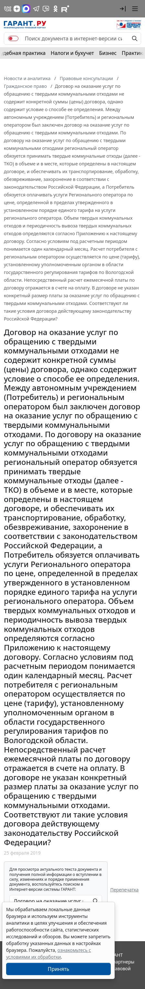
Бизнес (108, 53)
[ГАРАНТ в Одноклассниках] (55, 9)
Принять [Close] (58, 969)
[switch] (13, 38)
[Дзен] (17, 8)
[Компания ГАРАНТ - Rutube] (65, 9)
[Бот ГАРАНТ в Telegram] (46, 9)
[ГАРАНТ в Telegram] (36, 9)
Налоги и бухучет (72, 53)
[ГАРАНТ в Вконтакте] (8, 9)
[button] (123, 9)
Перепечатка (124, 890)
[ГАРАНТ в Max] (26, 9)
